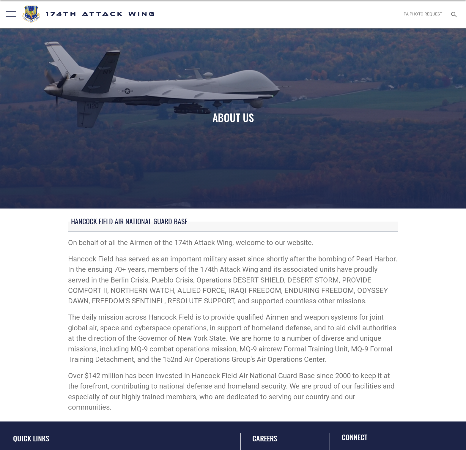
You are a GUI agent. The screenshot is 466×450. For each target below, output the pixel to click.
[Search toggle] (455, 14)
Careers (264, 438)
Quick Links (31, 438)
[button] (9, 14)
